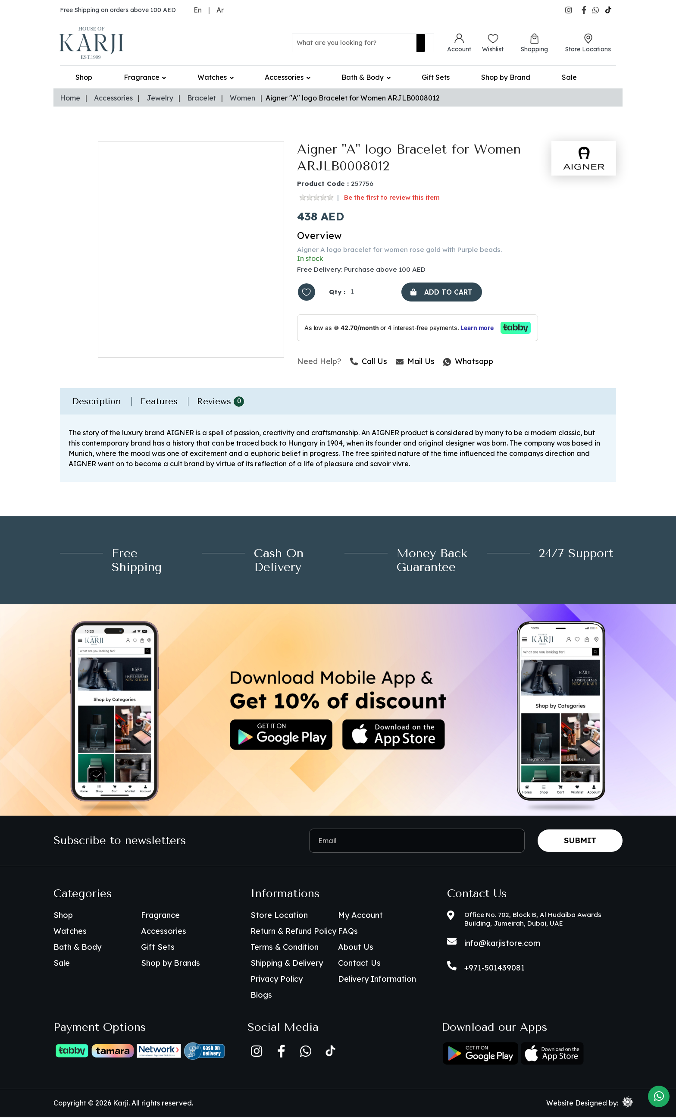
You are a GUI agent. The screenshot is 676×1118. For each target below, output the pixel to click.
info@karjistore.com (502, 944)
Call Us (368, 363)
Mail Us (415, 363)
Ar (220, 10)
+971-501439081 (494, 969)
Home (70, 98)
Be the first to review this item (392, 198)
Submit (580, 842)
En (198, 10)
